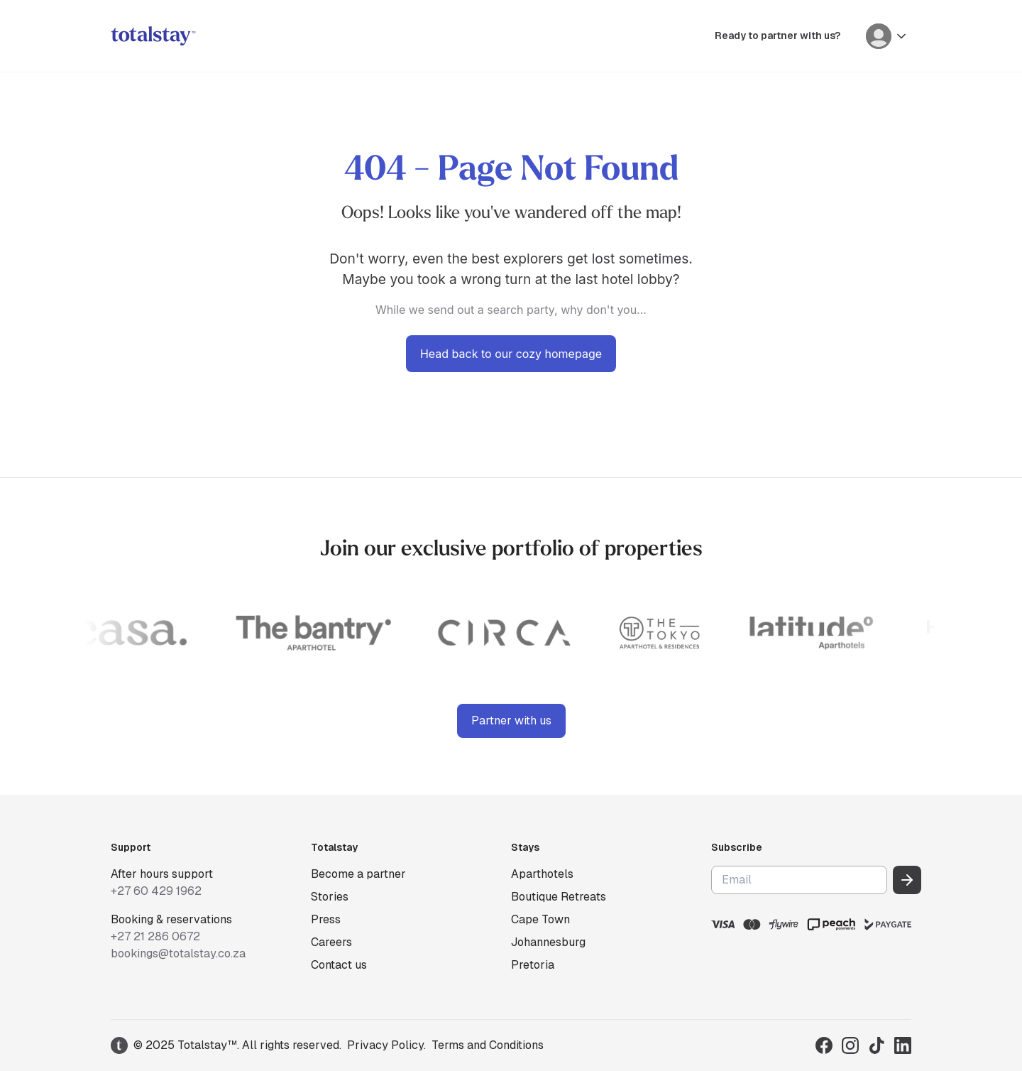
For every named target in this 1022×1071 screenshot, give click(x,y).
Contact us (339, 964)
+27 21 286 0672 (155, 936)
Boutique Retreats (558, 896)
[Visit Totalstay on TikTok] (876, 1045)
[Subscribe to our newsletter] (907, 880)
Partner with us (511, 720)
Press (326, 919)
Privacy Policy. (386, 1045)
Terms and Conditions (488, 1045)
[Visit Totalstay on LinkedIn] (902, 1045)
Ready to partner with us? (777, 35)
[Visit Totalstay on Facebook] (824, 1045)
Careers (331, 942)
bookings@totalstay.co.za (178, 953)
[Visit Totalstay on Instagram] (850, 1045)
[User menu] (887, 36)
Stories (329, 896)
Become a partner (358, 873)
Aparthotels (542, 873)
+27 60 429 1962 (156, 891)
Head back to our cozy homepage (511, 354)
